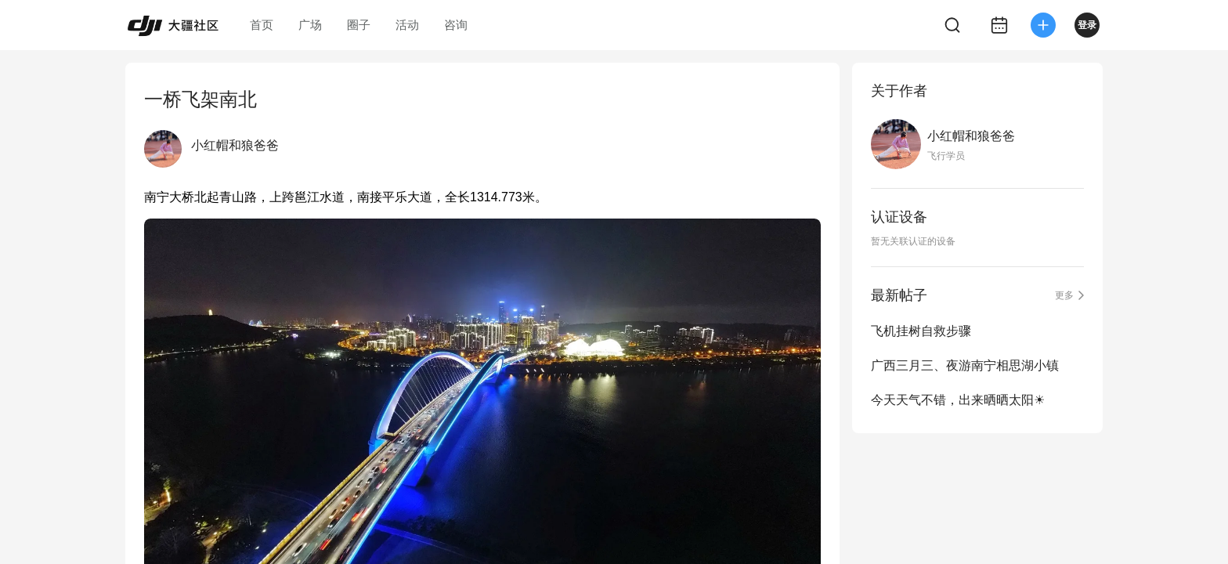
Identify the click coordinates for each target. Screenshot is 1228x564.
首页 (261, 24)
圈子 (358, 24)
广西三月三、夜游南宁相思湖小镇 (965, 365)
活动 (407, 24)
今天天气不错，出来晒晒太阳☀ (958, 400)
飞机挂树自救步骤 (921, 331)
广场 (310, 24)
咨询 (456, 24)
